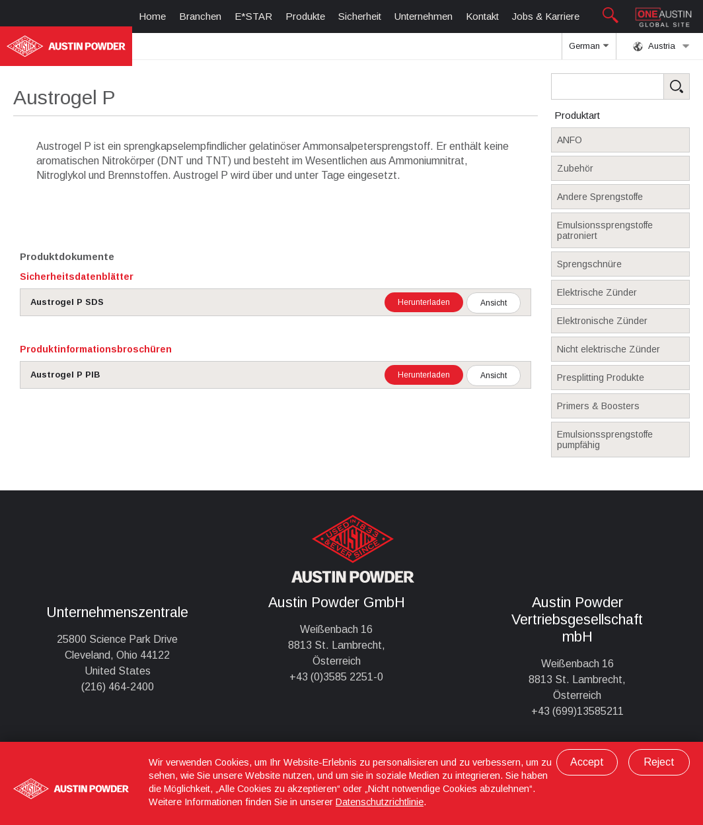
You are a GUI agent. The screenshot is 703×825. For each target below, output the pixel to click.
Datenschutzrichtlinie (380, 802)
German (589, 50)
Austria (661, 46)
